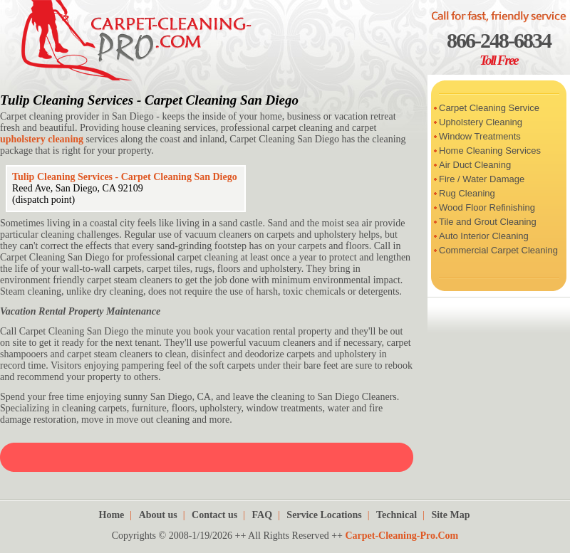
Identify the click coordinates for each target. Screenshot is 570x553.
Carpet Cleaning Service (489, 107)
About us (158, 515)
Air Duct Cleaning (475, 164)
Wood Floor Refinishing (487, 207)
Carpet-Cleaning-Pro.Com (401, 535)
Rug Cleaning (467, 193)
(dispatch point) (43, 199)
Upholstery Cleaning (480, 122)
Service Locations (323, 515)
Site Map (450, 515)
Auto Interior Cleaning (484, 236)
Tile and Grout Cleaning (488, 221)
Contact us (214, 515)
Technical (396, 515)
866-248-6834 (499, 40)
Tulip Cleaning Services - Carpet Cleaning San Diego (149, 100)
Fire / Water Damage (481, 179)
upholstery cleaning (41, 139)
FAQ (262, 515)
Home (112, 515)
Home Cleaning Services (490, 150)
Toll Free (499, 60)
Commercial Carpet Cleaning (498, 250)
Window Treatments (480, 136)
